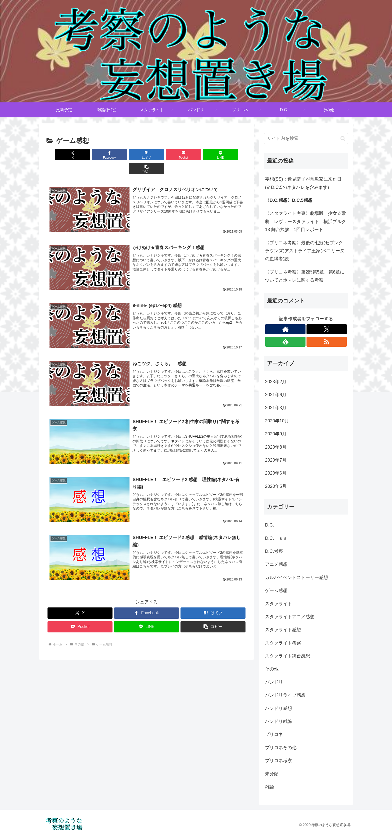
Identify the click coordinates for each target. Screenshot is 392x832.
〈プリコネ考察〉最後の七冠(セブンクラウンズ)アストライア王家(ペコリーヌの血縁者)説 (304, 251)
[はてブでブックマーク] (130, 154)
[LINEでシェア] (197, 154)
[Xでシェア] (62, 154)
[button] (230, 154)
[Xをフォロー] (326, 329)
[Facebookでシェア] (96, 154)
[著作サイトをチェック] (285, 329)
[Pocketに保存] (163, 154)
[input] (306, 138)
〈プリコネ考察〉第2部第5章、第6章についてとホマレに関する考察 (304, 276)
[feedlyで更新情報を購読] (285, 342)
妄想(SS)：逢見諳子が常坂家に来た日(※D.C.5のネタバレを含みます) (303, 183)
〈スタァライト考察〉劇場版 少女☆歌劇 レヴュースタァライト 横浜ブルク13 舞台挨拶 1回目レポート (305, 221)
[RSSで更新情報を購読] (326, 342)
